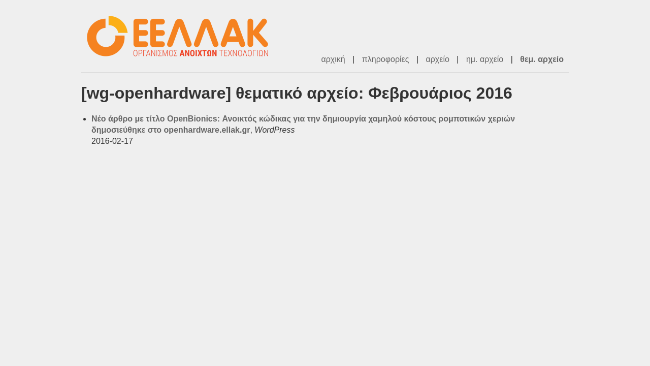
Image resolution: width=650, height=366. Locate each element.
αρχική (333, 59)
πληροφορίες (385, 59)
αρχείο (437, 59)
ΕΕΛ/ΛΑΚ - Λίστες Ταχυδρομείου (182, 36)
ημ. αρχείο (484, 59)
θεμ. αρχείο (542, 59)
